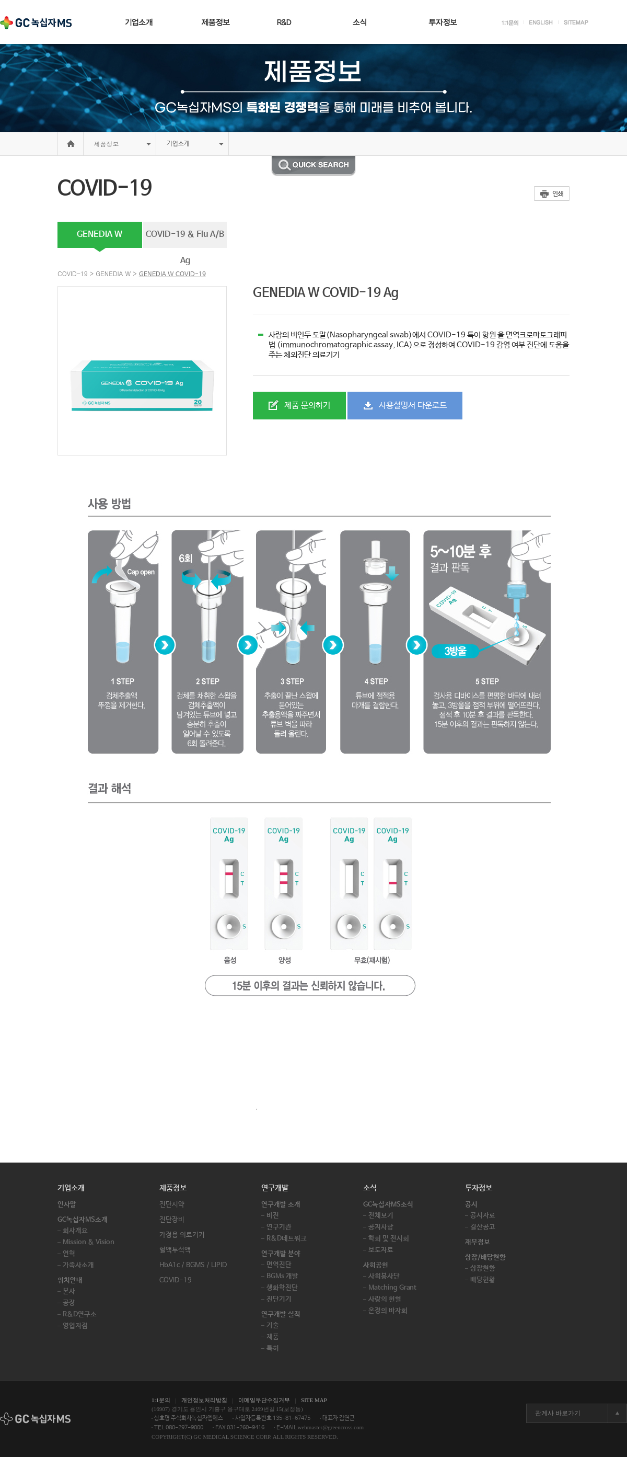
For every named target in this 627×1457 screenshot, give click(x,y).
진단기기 (279, 1299)
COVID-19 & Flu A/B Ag (185, 239)
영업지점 (75, 1326)
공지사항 (380, 1227)
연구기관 (279, 1227)
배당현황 (482, 1280)
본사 (69, 1291)
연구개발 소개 (280, 1205)
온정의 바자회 (388, 1311)
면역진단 (279, 1265)
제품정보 (106, 143)
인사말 (66, 1205)
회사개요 (75, 1231)
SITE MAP (314, 1400)
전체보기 (380, 1216)
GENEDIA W (99, 235)
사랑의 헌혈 (384, 1299)
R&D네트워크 (286, 1239)
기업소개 (71, 1187)
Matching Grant (392, 1288)
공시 (471, 1205)
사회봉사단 (384, 1276)
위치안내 (70, 1280)
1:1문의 (161, 1400)
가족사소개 (78, 1265)
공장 (69, 1303)
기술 (272, 1325)
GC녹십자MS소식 (388, 1205)
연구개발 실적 (280, 1314)
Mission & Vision (88, 1242)
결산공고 (482, 1227)
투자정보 (478, 1187)
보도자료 (380, 1250)
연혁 (69, 1254)
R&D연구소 (80, 1314)
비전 (272, 1216)
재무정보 (477, 1242)
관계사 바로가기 (557, 1413)
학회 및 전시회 (388, 1239)
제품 (272, 1337)
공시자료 (482, 1216)
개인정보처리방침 (204, 1400)
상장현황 (482, 1268)
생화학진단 (282, 1288)
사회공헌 (375, 1265)
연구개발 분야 (280, 1254)
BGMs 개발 (282, 1276)
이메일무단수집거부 (264, 1400)
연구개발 (274, 1187)
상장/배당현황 (485, 1257)
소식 (370, 1187)
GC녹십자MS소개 (82, 1220)
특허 (272, 1348)
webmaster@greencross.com (331, 1427)
